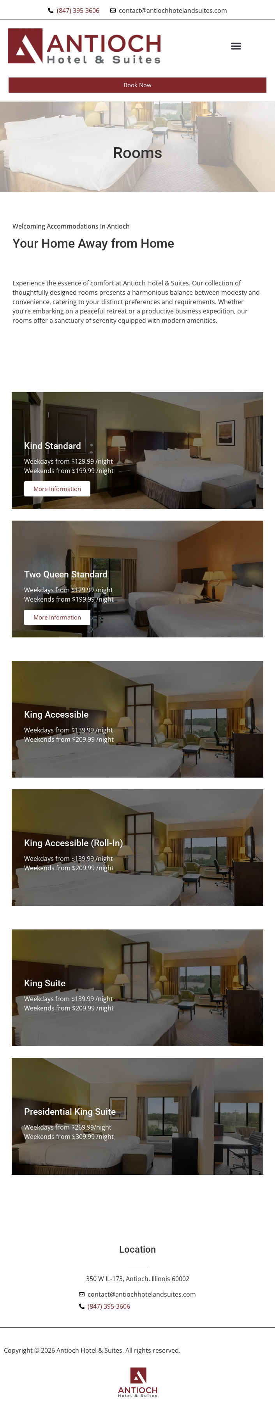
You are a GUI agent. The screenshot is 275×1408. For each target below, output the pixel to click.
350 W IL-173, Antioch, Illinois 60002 (137, 1278)
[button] (236, 46)
